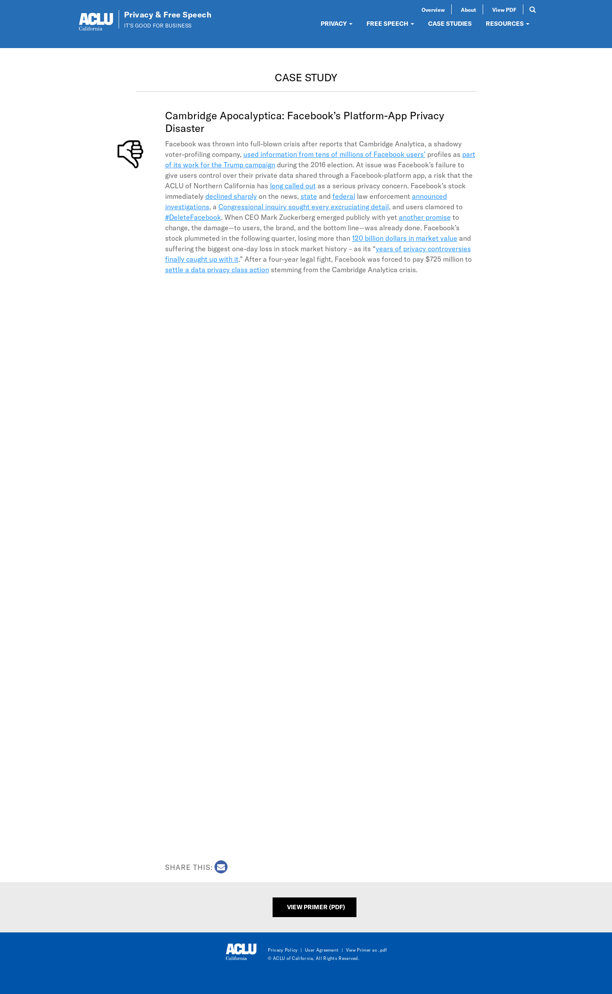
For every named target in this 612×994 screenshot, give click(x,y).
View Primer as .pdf (366, 949)
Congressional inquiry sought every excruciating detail (303, 206)
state (309, 196)
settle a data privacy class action (217, 269)
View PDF (504, 10)
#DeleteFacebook (193, 217)
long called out (293, 185)
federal (343, 196)
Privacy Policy (282, 949)
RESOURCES (507, 23)
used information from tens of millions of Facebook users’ (334, 154)
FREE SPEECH (390, 23)
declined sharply (231, 196)
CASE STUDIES (450, 23)
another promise (425, 217)
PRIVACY (337, 23)
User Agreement (322, 949)
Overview (433, 10)
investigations (187, 206)
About (468, 10)
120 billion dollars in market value (404, 238)
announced (429, 196)
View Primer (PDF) (316, 907)
